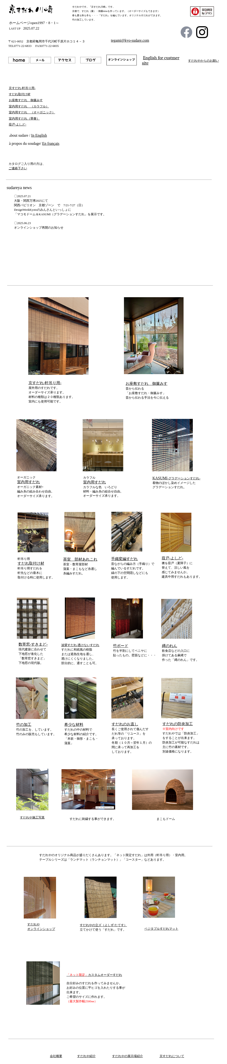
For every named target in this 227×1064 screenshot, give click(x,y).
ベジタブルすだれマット (161, 928)
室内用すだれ (28, 482)
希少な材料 (73, 725)
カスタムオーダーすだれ (94, 975)
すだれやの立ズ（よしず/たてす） (103, 925)
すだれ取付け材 (31, 563)
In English (39, 135)
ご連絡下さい (18, 168)
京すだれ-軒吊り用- (44, 383)
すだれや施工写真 (32, 817)
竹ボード (120, 646)
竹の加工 (23, 725)
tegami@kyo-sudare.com (130, 40)
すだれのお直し (125, 724)
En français (50, 143)
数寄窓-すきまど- (33, 644)
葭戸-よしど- (172, 558)
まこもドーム (165, 819)
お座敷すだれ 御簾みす (146, 383)
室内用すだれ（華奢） (24, 118)
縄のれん (169, 646)
